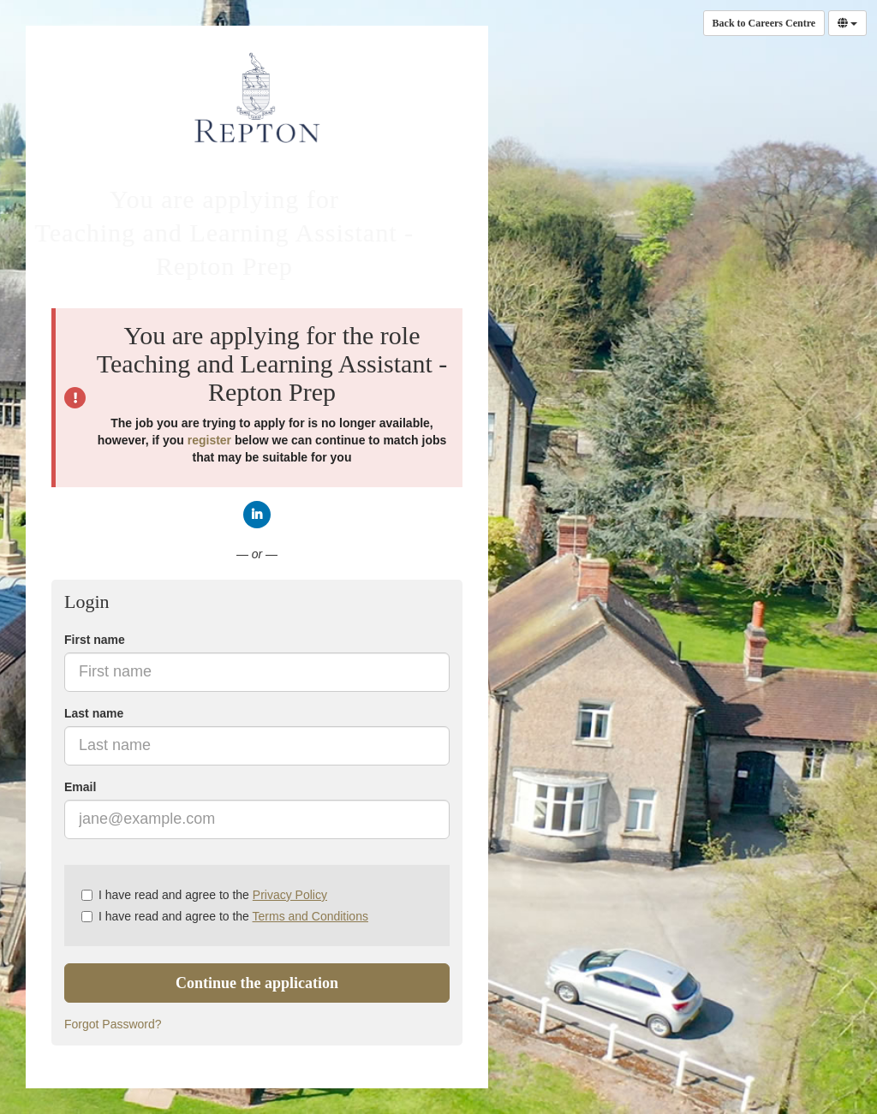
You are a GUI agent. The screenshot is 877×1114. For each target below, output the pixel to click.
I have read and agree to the (204, 895)
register (209, 440)
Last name (93, 713)
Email (80, 787)
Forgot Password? (113, 1024)
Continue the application (257, 983)
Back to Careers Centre (764, 23)
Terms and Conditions (310, 916)
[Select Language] (847, 23)
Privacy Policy (290, 895)
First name (94, 639)
